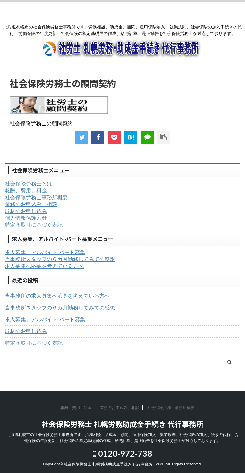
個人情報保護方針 (26, 218)
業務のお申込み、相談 (31, 204)
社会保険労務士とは (28, 183)
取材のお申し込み (26, 211)
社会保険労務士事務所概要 (36, 197)
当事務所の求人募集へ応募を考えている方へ (57, 296)
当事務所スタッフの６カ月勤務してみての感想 (60, 259)
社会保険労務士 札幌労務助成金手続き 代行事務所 (122, 423)
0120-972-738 (122, 453)
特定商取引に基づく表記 (34, 225)
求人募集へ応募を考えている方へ (44, 266)
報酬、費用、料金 (26, 190)
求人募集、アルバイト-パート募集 (45, 252)
